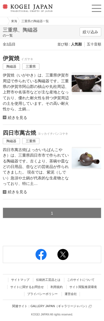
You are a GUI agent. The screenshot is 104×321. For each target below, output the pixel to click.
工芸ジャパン (3, 21)
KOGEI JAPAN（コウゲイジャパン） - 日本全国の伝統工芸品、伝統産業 (27, 13)
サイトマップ (20, 279)
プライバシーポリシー (42, 293)
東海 (14, 21)
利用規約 (56, 287)
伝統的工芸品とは (48, 279)
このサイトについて (81, 279)
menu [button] (96, 7)
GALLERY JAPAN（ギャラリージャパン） (61, 306)
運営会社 (71, 293)
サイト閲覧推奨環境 (83, 287)
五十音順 (94, 44)
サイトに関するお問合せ (27, 287)
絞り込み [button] (90, 32)
